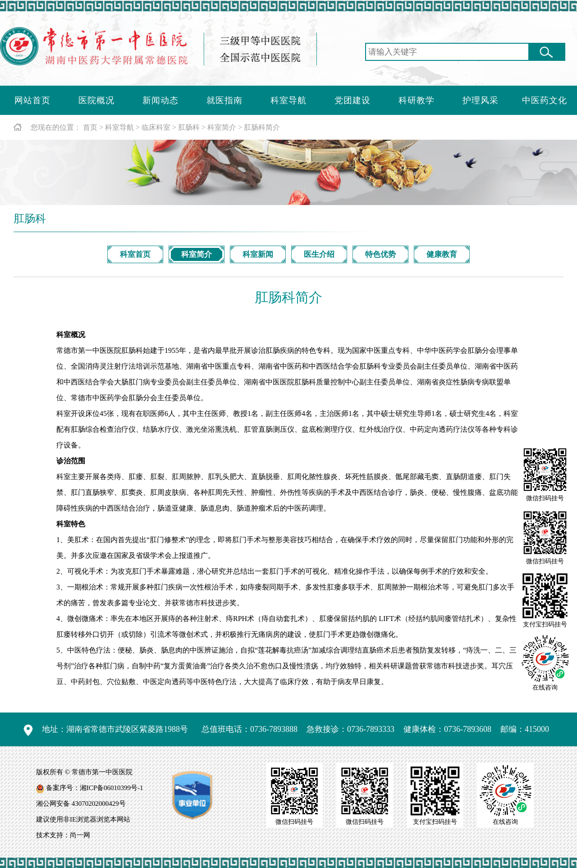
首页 (90, 127)
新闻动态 (160, 100)
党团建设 (352, 100)
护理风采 (481, 100)
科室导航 (288, 100)
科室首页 (135, 254)
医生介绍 (319, 254)
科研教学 (416, 100)
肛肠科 (189, 127)
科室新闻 (258, 254)
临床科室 (156, 127)
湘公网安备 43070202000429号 (81, 803)
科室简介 (221, 127)
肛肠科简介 (262, 127)
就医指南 (224, 100)
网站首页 (32, 100)
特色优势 (380, 254)
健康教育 (441, 254)
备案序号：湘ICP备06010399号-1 (94, 787)
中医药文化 (544, 100)
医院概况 (96, 100)
